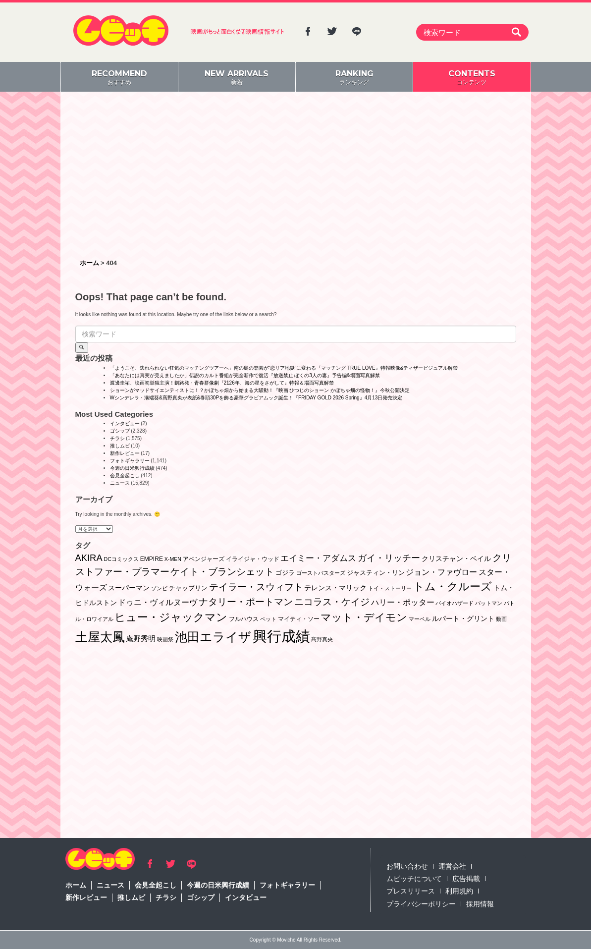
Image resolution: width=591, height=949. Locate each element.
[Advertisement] (295, 176)
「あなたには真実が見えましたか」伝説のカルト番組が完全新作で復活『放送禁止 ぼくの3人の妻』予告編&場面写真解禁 (245, 375)
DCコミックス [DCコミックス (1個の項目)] (121, 559)
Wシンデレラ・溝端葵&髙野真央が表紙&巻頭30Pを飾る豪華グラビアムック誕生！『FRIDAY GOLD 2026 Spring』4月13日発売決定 (256, 397)
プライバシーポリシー (421, 903)
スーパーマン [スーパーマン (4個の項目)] (129, 588)
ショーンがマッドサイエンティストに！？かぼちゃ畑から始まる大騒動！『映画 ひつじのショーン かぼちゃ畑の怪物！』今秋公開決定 (260, 390)
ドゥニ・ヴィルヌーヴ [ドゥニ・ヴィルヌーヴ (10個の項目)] (157, 602)
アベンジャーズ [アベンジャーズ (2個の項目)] (203, 559)
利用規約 (459, 891)
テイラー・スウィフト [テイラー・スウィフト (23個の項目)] (256, 587)
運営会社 (452, 866)
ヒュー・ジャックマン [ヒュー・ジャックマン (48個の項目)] (170, 617)
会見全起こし (125, 475)
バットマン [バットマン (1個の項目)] (488, 603)
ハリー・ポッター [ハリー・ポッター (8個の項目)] (402, 602)
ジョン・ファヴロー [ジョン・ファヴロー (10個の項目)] (441, 571)
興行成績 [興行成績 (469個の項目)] (281, 636)
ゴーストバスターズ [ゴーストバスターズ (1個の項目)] (320, 573)
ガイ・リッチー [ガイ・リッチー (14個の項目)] (389, 558)
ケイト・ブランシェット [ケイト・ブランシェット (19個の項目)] (222, 571)
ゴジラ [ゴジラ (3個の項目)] (285, 572)
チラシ (117, 438)
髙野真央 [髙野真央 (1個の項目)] (322, 639)
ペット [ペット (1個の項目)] (268, 619)
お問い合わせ (407, 866)
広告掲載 (466, 878)
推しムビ (120, 445)
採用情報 (480, 903)
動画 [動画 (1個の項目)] (501, 619)
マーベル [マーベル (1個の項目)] (419, 619)
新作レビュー (125, 453)
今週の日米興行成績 (132, 468)
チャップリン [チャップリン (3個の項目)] (188, 588)
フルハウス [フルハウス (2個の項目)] (244, 618)
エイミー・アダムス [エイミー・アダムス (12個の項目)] (318, 558)
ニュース (120, 483)
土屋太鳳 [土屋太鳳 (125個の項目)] (100, 637)
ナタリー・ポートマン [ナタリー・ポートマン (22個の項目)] (246, 602)
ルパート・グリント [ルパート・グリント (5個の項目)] (463, 618)
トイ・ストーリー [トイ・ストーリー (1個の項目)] (390, 588)
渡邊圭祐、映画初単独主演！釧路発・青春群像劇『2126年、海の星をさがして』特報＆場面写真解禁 (222, 383)
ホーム (75, 885)
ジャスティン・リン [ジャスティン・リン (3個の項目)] (376, 572)
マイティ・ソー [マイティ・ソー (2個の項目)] (299, 618)
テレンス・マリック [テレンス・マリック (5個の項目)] (335, 588)
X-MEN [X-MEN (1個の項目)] (172, 559)
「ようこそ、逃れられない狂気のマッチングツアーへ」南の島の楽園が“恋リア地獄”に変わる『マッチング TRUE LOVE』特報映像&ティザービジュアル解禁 (284, 368)
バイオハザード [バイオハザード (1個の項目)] (454, 603)
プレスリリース (410, 891)
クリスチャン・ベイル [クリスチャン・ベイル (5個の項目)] (456, 558)
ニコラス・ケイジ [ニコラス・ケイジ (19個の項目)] (332, 602)
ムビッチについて (414, 878)
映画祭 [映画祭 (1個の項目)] (165, 639)
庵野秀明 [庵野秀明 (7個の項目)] (141, 638)
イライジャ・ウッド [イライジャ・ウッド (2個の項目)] (252, 559)
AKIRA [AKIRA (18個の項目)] (89, 558)
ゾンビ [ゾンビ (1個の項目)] (159, 588)
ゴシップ (120, 431)
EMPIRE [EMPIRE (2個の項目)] (151, 559)
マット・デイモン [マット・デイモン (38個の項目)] (364, 617)
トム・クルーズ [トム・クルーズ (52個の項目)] (452, 586)
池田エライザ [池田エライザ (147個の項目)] (213, 637)
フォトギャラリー (130, 460)
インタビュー (125, 423)
